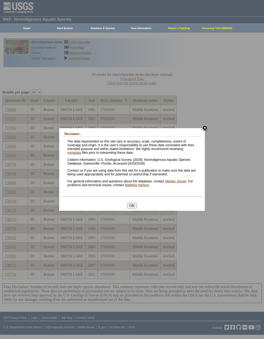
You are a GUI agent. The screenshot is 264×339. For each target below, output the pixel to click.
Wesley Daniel (175, 181)
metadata (74, 152)
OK (132, 206)
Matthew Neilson (137, 185)
